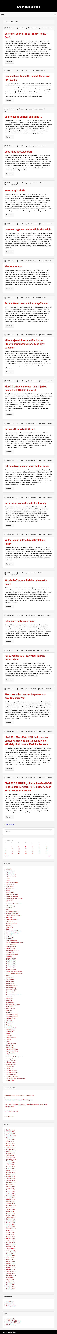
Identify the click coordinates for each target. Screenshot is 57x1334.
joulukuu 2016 (10, 1157)
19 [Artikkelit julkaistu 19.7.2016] (12, 851)
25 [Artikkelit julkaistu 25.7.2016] (5, 853)
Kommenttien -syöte (13, 1323)
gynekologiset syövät (12, 911)
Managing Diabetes (11, 985)
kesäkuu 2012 (10, 1261)
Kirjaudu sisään (10, 1319)
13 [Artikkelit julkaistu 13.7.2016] (19, 849)
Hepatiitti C (9, 927)
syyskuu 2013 (10, 1232)
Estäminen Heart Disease (13, 904)
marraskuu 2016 (11, 1159)
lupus (7, 975)
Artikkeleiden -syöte (13, 1321)
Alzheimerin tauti (11, 875)
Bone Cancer (10, 884)
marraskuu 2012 (11, 1252)
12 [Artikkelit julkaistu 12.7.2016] (12, 849)
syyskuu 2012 (10, 1256)
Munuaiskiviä (10, 993)
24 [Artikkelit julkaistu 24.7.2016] (46, 851)
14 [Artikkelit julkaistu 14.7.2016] (26, 849)
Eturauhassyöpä (11, 906)
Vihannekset (10, 1066)
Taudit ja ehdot (32, 28)
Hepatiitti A (9, 921)
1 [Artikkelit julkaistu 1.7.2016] (32, 845)
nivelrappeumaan (9, 1116)
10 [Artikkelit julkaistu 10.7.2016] (46, 847)
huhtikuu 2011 (10, 1289)
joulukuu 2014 (10, 1203)
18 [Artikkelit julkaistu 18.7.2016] (5, 851)
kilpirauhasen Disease (12, 950)
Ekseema (9, 902)
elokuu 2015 (10, 1188)
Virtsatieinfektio (11, 1074)
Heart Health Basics (12, 919)
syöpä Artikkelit (32, 460)
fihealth (21, 28)
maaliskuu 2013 (10, 1244)
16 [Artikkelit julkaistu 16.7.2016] (39, 849)
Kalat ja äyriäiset (11, 944)
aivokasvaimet (10, 871)
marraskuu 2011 (11, 1275)
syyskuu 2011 (10, 1279)
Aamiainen (9, 869)
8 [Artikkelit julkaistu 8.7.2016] (32, 847)
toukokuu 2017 (10, 1147)
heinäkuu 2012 (10, 1260)
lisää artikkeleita (11, 958)
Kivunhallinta (10, 952)
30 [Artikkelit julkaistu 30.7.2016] (39, 853)
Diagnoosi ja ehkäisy (12, 896)
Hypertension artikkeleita (35, 573)
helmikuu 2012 (10, 1269)
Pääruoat (9, 1010)
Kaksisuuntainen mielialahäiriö (36, 109)
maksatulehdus (10, 983)
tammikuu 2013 (10, 1248)
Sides (7, 1041)
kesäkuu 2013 (10, 1238)
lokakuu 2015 (10, 1184)
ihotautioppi (31, 650)
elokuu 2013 (10, 1234)
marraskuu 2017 (11, 1136)
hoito (7, 929)
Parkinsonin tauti (11, 1018)
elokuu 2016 (10, 1165)
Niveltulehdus (32, 689)
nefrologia (9, 997)
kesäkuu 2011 (10, 1285)
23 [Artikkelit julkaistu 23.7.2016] (39, 851)
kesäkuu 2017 (10, 1145)
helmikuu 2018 (10, 1130)
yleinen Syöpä (10, 1080)
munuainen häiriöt (11, 989)
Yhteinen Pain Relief (12, 1076)
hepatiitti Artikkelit (11, 923)
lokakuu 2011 (10, 1277)
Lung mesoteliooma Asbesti (36, 183)
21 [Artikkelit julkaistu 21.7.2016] (26, 851)
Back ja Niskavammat (12, 882)
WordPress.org (10, 1325)
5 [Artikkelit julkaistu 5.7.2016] (11, 847)
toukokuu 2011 (10, 1287)
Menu (2, 14)
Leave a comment (47, 28)
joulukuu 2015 (10, 1180)
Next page (11, 824)
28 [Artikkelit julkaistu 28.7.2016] (26, 853)
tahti (7, 1055)
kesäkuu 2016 (10, 1169)
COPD (8, 890)
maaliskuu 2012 (10, 1267)
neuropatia (9, 999)
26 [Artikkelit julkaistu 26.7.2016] (12, 853)
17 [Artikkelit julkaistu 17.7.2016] (46, 849)
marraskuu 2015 (11, 1182)
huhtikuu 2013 (10, 1242)
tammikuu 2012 (10, 1271)
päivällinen (9, 1012)
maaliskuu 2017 (10, 1151)
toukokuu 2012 (10, 1263)
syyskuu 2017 (10, 1140)
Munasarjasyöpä (11, 987)
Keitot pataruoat (11, 946)
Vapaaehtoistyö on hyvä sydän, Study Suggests (18, 1100)
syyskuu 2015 (10, 1186)
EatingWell (9, 900)
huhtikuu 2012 (10, 1265)
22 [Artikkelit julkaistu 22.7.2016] (32, 851)
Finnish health (10, 1304)
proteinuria (9, 1022)
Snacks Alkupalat (11, 1043)
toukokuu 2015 (10, 1194)
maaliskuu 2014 (10, 1221)
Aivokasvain (9, 873)
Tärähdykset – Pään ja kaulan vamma (17, 1057)
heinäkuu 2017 (10, 1143)
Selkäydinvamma (32, 497)
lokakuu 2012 (10, 1254)
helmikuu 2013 (10, 1246)
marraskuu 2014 (11, 1205)
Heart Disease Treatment (13, 915)
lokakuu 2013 (10, 1230)
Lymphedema (10, 979)
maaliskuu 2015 (10, 1198)
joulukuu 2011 (10, 1273)
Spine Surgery (10, 1047)
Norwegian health (11, 1306)
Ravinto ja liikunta (11, 1028)
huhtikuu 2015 (10, 1196)
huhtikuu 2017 (10, 1149)
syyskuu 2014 (10, 1209)
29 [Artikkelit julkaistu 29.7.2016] (32, 853)
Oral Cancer (9, 1006)
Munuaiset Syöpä (11, 991)
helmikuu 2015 (10, 1199)
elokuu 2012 (10, 1258)
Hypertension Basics (12, 933)
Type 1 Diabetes (11, 1061)
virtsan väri (9, 1068)
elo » (49, 856)
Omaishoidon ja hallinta (13, 1004)
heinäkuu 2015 (10, 1190)
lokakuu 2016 (10, 1161)
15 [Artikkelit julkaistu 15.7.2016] (32, 849)
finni (29, 70)
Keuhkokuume (10, 948)
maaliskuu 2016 (10, 1174)
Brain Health (9, 886)
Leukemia (9, 956)
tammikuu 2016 (10, 1178)
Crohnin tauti (10, 892)
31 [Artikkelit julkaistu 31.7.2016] (46, 853)
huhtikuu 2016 (10, 1172)
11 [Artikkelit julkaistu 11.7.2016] (5, 849)
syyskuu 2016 (10, 1163)
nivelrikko (9, 1000)
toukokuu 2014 (10, 1217)
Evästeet (9, 908)
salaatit (8, 1033)
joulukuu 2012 (10, 1250)
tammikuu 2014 (10, 1225)
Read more (9, 62)
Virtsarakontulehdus (12, 1072)
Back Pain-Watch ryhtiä (11, 1111)
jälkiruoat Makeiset (11, 940)
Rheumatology (10, 1030)
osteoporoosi (32, 261)
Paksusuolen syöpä (12, 1014)
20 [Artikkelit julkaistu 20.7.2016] (19, 851)
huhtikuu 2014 (10, 1219)
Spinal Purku (9, 1045)
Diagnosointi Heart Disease (14, 898)
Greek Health (10, 1302)
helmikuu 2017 (10, 1153)
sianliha (8, 1039)
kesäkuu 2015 (10, 1192)
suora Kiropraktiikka (12, 1049)
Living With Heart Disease (14, 971)
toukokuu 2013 (10, 1240)
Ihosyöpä (9, 935)
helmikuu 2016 (10, 1176)
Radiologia (9, 1026)
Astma (8, 879)
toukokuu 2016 (10, 1170)
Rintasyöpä (9, 1031)
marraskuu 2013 (11, 1229)
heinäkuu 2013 (10, 1236)
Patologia (9, 1020)
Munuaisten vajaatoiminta (13, 995)
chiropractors (32, 615)
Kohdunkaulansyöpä (12, 954)
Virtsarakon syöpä (11, 1070)
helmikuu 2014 (10, 1223)
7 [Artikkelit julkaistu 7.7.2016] (25, 847)
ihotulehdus (9, 939)
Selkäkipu (9, 1035)
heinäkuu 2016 (10, 1167)
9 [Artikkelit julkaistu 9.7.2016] (39, 847)
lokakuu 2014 (10, 1207)
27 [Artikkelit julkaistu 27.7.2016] (19, 853)
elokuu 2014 (10, 1211)
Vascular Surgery (11, 1062)
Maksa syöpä (10, 981)
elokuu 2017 (10, 1141)
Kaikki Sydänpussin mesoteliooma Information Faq (19, 1095)
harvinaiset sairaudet (12, 913)
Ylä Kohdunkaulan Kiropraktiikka (15, 1078)
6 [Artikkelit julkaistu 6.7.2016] (18, 847)
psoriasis (9, 1024)
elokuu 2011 (10, 1281)
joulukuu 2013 (10, 1227)
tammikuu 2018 (10, 1132)
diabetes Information (12, 894)
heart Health (10, 917)
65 (7, 824)
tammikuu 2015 (10, 1201)
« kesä (6, 856)
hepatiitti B (9, 925)
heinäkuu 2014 (10, 1213)
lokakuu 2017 (10, 1138)
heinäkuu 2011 (10, 1283)
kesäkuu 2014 (10, 1215)
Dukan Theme (12, 1332)
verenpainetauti (10, 1064)
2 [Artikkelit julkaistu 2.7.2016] (39, 845)
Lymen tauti (9, 977)
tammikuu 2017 (10, 1155)
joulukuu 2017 (10, 1134)
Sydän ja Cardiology (12, 1051)
